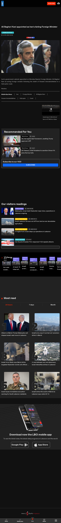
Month (53, 305)
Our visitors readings (14, 204)
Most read (10, 298)
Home (6, 520)
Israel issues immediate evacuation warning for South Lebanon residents (13, 393)
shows (44, 520)
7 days (31, 305)
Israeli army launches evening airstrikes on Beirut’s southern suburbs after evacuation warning (43, 269)
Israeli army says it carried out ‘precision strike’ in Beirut (45, 334)
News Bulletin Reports (21, 219)
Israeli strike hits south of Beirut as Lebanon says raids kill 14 (43, 393)
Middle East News (20, 239)
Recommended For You (17, 132)
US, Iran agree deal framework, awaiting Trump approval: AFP (37, 140)
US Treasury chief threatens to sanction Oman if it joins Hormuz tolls (38, 152)
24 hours (8, 305)
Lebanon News (19, 208)
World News (25, 136)
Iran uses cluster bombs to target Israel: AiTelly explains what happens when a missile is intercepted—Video (7, 269)
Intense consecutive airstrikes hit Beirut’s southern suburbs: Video (34, 269)
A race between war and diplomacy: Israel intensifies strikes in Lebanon (44, 363)
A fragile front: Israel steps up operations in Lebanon (32, 231)
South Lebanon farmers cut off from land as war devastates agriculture (35, 222)
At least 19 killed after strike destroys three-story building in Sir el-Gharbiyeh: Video (16, 268)
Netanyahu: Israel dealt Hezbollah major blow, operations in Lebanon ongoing (35, 212)
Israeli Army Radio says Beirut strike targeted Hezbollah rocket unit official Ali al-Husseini (15, 364)
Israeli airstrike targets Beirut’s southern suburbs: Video (25, 268)
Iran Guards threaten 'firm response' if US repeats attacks (34, 242)
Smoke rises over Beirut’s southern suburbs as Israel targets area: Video (52, 268)
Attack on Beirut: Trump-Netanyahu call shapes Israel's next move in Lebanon (14, 334)
